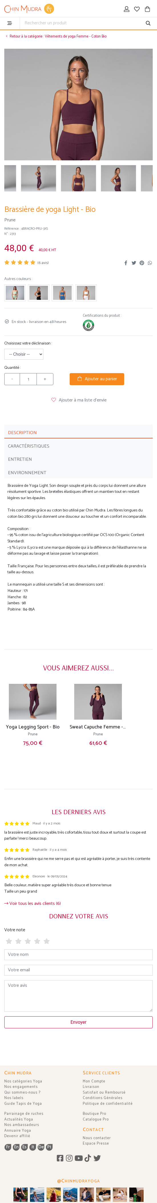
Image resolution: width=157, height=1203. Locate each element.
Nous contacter (97, 1138)
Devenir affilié (17, 1136)
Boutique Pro (94, 1114)
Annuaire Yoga (17, 1131)
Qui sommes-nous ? (22, 1093)
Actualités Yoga (18, 1120)
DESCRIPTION (22, 433)
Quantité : (12, 368)
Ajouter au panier (97, 379)
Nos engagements (21, 1087)
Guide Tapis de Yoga (23, 1104)
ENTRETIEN (20, 459)
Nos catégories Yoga (23, 1081)
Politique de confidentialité (108, 1104)
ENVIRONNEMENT (27, 473)
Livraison (91, 1087)
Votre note (14, 930)
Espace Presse (96, 1144)
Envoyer (78, 1022)
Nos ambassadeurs (21, 1125)
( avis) (43, 263)
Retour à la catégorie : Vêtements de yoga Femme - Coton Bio (55, 37)
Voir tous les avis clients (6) (32, 903)
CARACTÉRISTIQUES (28, 446)
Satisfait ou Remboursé (104, 1093)
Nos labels (13, 1098)
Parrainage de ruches (23, 1114)
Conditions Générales (102, 1098)
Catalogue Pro (96, 1120)
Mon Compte (94, 1081)
